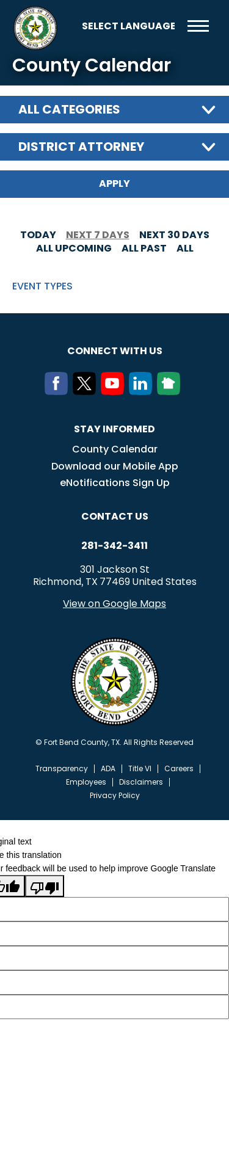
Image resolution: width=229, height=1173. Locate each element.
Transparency (61, 768)
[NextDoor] (171, 391)
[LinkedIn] (143, 391)
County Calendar (115, 449)
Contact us (114, 516)
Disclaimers (141, 782)
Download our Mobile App (114, 466)
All (185, 248)
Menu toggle (198, 26)
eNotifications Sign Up (115, 483)
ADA (108, 768)
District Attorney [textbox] (81, 146)
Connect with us (114, 351)
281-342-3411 (114, 546)
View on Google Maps (114, 604)
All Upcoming (74, 248)
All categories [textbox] (69, 109)
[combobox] (114, 109)
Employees (86, 782)
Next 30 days (174, 235)
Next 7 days (97, 235)
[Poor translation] (44, 886)
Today (38, 235)
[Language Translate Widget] (128, 26)
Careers (179, 768)
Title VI (139, 768)
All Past (144, 248)
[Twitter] (87, 391)
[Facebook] (59, 391)
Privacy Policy (115, 795)
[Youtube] (115, 391)
